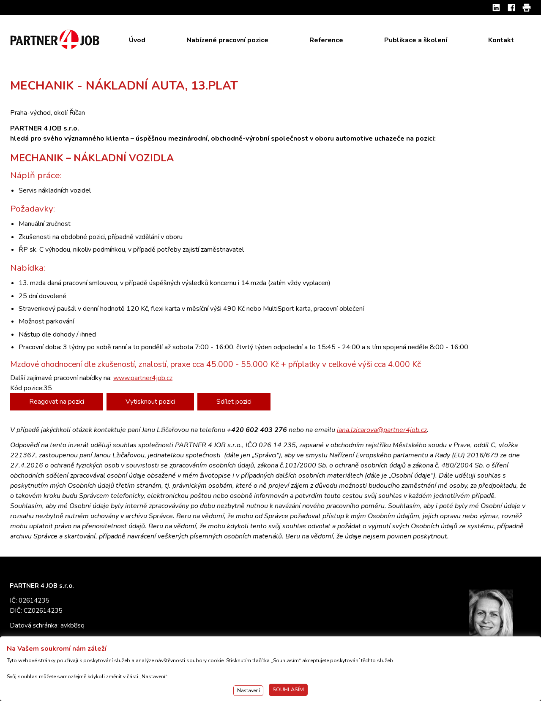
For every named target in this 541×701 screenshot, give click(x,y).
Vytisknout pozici (150, 401)
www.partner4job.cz (142, 378)
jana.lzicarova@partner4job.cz (382, 430)
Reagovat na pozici (56, 401)
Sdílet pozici (233, 401)
